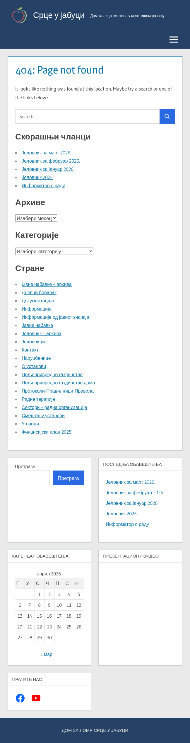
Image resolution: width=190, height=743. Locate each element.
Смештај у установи (43, 415)
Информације (37, 309)
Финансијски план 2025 (46, 432)
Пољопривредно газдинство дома (58, 383)
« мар (46, 654)
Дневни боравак (39, 292)
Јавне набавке (37, 325)
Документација (38, 301)
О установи (34, 366)
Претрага (25, 466)
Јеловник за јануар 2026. (48, 169)
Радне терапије (38, 399)
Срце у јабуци (59, 15)
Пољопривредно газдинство (52, 374)
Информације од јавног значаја (55, 317)
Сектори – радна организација (54, 407)
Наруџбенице (36, 358)
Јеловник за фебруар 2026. (51, 161)
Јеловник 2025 (37, 177)
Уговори (30, 424)
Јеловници (33, 342)
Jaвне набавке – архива (47, 284)
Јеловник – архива (41, 333)
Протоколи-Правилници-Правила (58, 391)
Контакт (30, 350)
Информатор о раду (43, 185)
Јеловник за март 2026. (46, 153)
